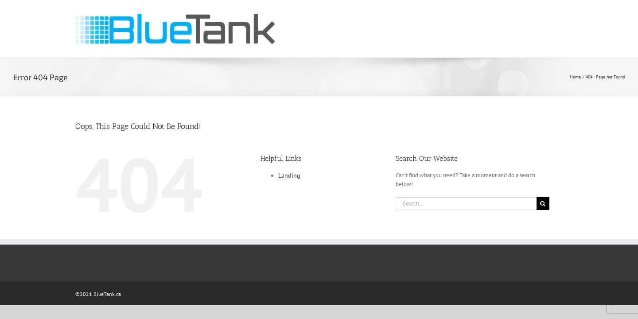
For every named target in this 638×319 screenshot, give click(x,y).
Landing (289, 175)
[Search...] (466, 203)
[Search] (543, 203)
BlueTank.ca (107, 294)
